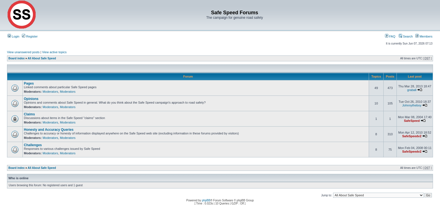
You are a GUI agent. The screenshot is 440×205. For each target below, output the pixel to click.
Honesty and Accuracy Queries (49, 130)
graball (411, 90)
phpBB (206, 200)
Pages (29, 83)
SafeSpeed (412, 120)
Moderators (50, 91)
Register (30, 36)
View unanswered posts (23, 52)
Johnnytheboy (411, 105)
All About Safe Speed (42, 58)
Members (423, 36)
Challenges (33, 145)
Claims (29, 114)
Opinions (31, 99)
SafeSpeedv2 (411, 136)
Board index (16, 58)
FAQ (390, 36)
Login (13, 36)
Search (406, 36)
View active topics (54, 52)
